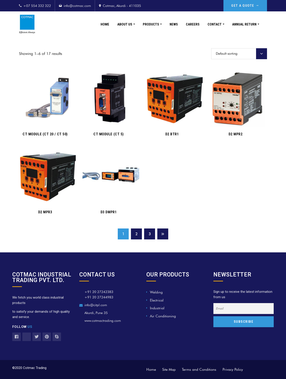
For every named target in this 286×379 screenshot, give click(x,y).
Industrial (157, 308)
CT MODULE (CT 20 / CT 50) (45, 134)
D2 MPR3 (45, 212)
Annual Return (244, 24)
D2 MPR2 (236, 134)
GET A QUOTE (245, 6)
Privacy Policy (233, 369)
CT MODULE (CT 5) (108, 134)
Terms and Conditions (199, 369)
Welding (156, 292)
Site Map (169, 369)
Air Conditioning (163, 316)
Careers (193, 24)
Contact (215, 24)
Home (105, 24)
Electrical (157, 300)
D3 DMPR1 (109, 212)
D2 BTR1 (172, 134)
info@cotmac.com (77, 6)
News (174, 24)
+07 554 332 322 (37, 6)
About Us (124, 24)
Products (151, 24)
